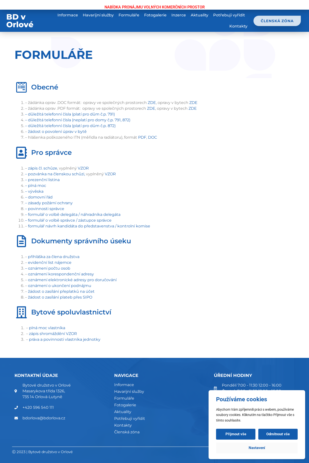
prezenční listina (44, 179)
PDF (142, 137)
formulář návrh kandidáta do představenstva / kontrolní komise (89, 226)
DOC (153, 137)
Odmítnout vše (278, 434)
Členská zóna (127, 432)
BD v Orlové (20, 20)
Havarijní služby (98, 15)
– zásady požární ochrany (49, 203)
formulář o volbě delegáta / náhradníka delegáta (74, 214)
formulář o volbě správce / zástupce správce (70, 220)
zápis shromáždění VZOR (53, 333)
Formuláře (129, 15)
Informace (67, 15)
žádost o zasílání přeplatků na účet (61, 291)
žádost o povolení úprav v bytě (57, 131)
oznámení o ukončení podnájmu (59, 285)
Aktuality (199, 15)
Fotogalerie (155, 15)
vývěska (35, 191)
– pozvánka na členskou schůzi (54, 174)
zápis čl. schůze (42, 168)
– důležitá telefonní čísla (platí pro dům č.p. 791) (70, 114)
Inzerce (178, 15)
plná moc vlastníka (47, 328)
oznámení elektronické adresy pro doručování (72, 280)
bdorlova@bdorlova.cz (43, 418)
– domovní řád (39, 197)
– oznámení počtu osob (47, 268)
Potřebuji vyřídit (229, 15)
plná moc (37, 185)
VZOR (83, 168)
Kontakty (238, 26)
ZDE (152, 102)
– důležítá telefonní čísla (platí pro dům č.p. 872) (70, 125)
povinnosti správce (46, 208)
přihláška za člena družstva (53, 256)
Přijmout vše (235, 434)
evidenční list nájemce (49, 262)
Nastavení (257, 448)
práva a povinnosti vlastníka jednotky (64, 339)
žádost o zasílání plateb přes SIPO (60, 297)
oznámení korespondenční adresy (61, 274)
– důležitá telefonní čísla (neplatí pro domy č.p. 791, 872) (77, 120)
